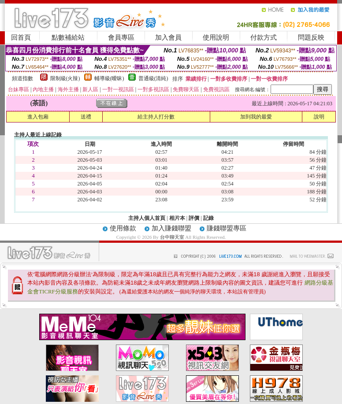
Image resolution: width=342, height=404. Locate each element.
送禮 (86, 117)
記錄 (208, 218)
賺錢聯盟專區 (226, 228)
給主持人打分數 (156, 117)
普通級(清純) (153, 78)
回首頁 (21, 37)
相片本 (177, 218)
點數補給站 (68, 37)
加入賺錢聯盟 (171, 228)
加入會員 (168, 37)
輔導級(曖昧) (109, 78)
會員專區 (121, 37)
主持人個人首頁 (146, 218)
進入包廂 (37, 117)
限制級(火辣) (65, 78)
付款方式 (263, 37)
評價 (194, 218)
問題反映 (311, 37)
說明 (319, 117)
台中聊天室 (173, 237)
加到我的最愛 (256, 117)
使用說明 (216, 37)
